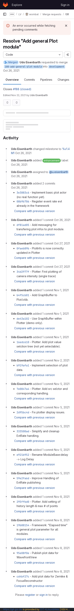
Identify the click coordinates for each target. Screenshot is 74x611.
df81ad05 (23, 225)
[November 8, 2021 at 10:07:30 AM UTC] (61, 548)
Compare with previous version (34, 211)
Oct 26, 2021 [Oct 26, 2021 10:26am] (11, 70)
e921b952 (23, 455)
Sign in (65, 5)
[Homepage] (5, 5)
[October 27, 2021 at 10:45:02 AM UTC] (62, 266)
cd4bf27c (23, 576)
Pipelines (46, 79)
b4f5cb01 (23, 295)
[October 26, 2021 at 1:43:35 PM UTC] (19, 187)
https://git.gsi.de (12, 609)
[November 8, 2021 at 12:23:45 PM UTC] (61, 571)
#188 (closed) (22, 89)
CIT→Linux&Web (49, 609)
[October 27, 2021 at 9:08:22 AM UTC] (62, 243)
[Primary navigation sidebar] (5, 14)
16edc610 (23, 342)
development (56, 66)
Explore (17, 5)
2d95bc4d (23, 412)
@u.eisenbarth (58, 172)
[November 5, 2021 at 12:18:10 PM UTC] (61, 473)
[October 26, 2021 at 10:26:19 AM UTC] (23, 153)
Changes (63, 79)
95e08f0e (23, 553)
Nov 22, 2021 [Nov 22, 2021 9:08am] (18, 95)
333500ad (23, 431)
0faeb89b (23, 248)
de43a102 (23, 318)
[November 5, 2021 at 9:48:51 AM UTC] (61, 407)
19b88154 (23, 525)
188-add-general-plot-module (23, 66)
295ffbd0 (23, 501)
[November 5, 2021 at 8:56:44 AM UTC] (61, 384)
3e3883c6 (23, 192)
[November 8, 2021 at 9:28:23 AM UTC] (61, 496)
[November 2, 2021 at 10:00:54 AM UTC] (61, 360)
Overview (12, 79)
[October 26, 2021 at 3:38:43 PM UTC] (62, 220)
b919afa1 (23, 365)
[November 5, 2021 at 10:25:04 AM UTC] (61, 426)
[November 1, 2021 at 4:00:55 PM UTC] (61, 337)
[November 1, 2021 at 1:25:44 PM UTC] (61, 290)
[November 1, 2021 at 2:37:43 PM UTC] (61, 313)
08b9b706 (23, 201)
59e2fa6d (23, 478)
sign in (43, 594)
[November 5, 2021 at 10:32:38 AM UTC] (61, 449)
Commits (29, 79)
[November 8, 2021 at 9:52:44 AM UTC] (61, 520)
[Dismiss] (66, 25)
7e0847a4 (23, 389)
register (30, 594)
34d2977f (23, 271)
